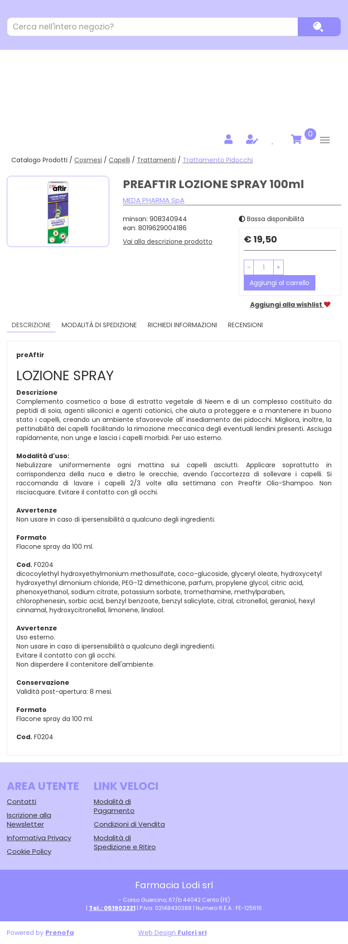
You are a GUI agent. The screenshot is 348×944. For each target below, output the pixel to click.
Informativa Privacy (39, 837)
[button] (249, 267)
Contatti (21, 801)
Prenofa (59, 932)
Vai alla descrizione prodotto (168, 241)
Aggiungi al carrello (279, 282)
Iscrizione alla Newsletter (29, 819)
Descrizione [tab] (31, 324)
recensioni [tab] (245, 324)
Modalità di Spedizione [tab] (99, 324)
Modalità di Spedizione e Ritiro (125, 842)
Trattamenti (156, 160)
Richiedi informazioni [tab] (182, 324)
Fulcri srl (192, 932)
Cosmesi (88, 160)
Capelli (119, 160)
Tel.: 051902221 (112, 908)
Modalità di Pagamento (114, 806)
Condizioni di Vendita (129, 824)
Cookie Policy (29, 851)
